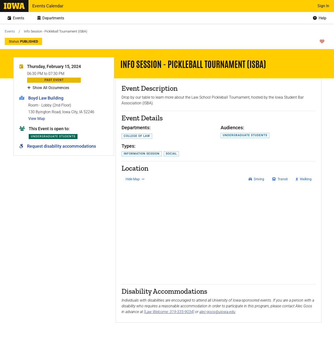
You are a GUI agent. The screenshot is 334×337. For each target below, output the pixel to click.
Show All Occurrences (48, 88)
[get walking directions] (304, 179)
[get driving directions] (256, 179)
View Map (36, 118)
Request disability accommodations (61, 146)
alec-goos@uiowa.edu (217, 311)
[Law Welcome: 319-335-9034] (169, 311)
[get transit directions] (280, 179)
